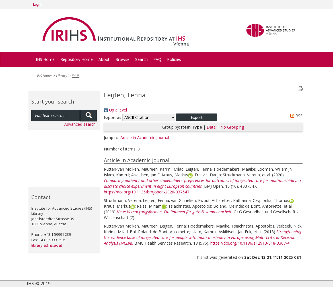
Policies (174, 59)
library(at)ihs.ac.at (46, 245)
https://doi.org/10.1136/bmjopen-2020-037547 (146, 192)
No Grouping (232, 127)
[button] (196, 117)
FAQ (157, 59)
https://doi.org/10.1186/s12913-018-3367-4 (249, 243)
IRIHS (75, 75)
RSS (295, 115)
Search (141, 59)
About (104, 59)
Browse (122, 59)
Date (211, 127)
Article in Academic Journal (144, 137)
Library (61, 75)
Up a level (115, 110)
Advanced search (80, 124)
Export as (112, 117)
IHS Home (45, 59)
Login (37, 5)
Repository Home (76, 59)
